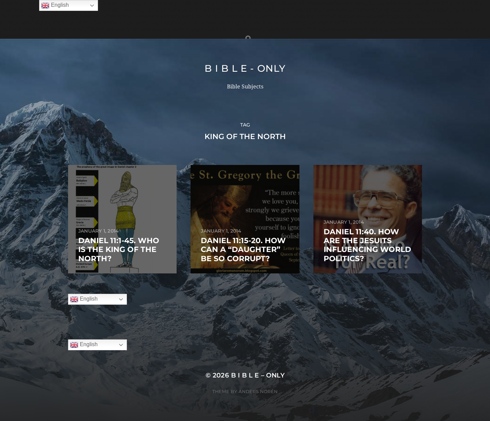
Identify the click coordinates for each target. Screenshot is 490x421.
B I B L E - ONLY (245, 68)
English (84, 299)
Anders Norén (258, 391)
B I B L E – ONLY (258, 375)
